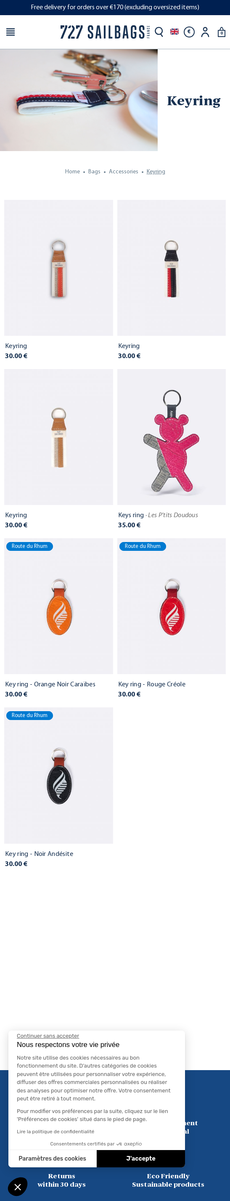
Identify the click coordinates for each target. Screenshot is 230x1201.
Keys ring (158, 515)
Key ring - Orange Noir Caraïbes (50, 684)
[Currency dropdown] (189, 32)
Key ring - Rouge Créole (151, 684)
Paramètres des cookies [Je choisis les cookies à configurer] (52, 1158)
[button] (18, 1187)
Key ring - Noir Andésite (39, 854)
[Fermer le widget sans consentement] (48, 1036)
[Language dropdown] (174, 32)
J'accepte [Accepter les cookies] (141, 1158)
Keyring (16, 346)
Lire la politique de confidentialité (55, 1132)
